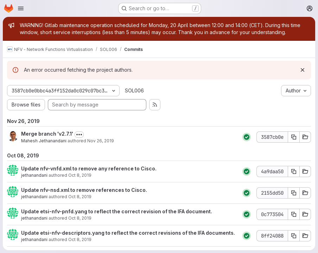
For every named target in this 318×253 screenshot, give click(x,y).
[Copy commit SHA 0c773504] (293, 214)
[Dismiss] (302, 70)
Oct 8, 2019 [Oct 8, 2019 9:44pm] (79, 218)
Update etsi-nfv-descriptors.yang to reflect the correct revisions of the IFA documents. (128, 233)
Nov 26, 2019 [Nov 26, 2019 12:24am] (100, 140)
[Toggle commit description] (79, 134)
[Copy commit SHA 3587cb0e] (293, 137)
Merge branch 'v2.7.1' (47, 134)
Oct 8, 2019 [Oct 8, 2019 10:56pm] (79, 175)
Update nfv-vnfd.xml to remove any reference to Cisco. (89, 168)
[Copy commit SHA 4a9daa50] (293, 171)
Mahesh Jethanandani (43, 140)
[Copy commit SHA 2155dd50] (293, 193)
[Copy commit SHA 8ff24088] (293, 235)
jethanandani (34, 175)
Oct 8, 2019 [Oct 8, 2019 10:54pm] (79, 196)
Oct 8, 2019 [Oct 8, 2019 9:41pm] (79, 239)
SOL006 (134, 90)
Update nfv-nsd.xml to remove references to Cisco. (84, 190)
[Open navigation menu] (20, 8)
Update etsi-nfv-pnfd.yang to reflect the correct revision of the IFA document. (116, 211)
